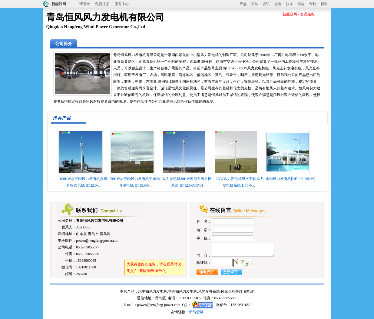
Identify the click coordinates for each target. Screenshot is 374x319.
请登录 (84, 4)
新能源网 (58, 4)
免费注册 (102, 4)
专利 (312, 4)
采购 (254, 4)
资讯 (266, 4)
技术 (289, 4)
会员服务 (307, 14)
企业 (278, 4)
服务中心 (121, 4)
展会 (301, 4)
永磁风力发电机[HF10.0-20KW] (290, 179)
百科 (324, 4)
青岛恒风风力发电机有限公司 (99, 220)
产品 (243, 4)
